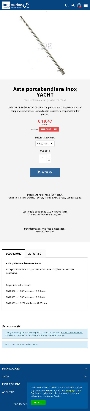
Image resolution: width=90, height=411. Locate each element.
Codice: (52, 100)
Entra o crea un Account (72, 332)
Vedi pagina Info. (73, 390)
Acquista (45, 172)
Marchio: (28, 100)
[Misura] (45, 143)
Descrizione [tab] (13, 253)
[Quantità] (43, 158)
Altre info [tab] (34, 253)
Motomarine (39, 100)
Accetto (38, 402)
